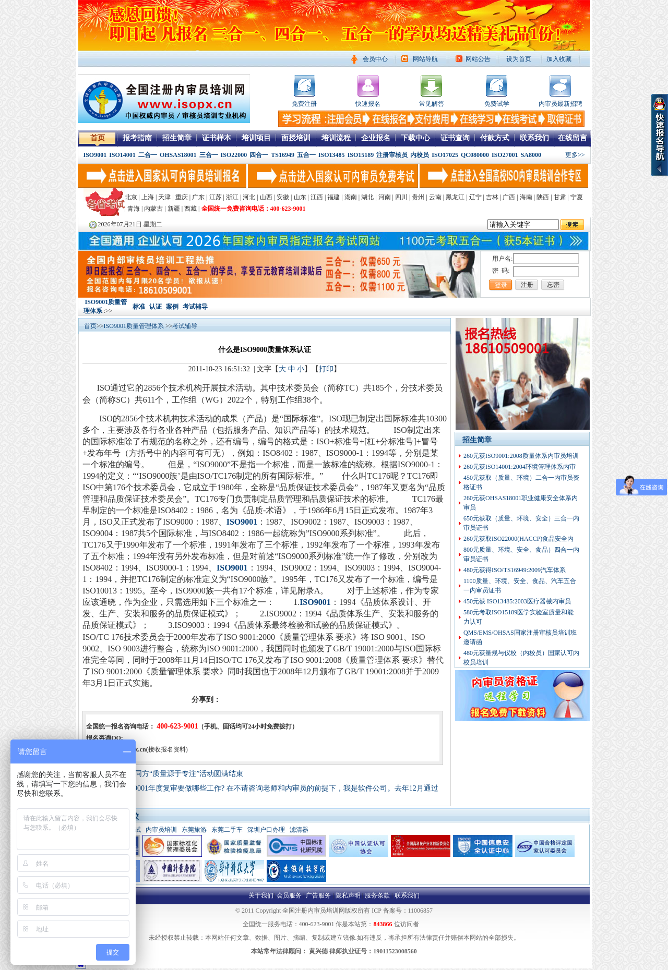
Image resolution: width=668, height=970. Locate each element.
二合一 (147, 155)
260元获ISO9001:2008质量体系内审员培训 (521, 455)
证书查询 (455, 138)
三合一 (208, 155)
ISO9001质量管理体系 (134, 326)
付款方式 (494, 138)
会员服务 (289, 895)
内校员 (419, 155)
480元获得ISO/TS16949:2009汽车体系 (514, 570)
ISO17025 (445, 155)
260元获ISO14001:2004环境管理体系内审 (519, 466)
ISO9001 (95, 155)
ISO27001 (505, 155)
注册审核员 (392, 155)
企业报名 (375, 138)
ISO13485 (331, 155)
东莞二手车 (227, 829)
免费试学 (496, 103)
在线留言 (572, 138)
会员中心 (375, 59)
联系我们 (534, 138)
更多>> (575, 155)
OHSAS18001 (178, 155)
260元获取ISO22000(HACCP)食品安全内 (518, 538)
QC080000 (475, 155)
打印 (326, 369)
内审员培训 (161, 829)
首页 (97, 138)
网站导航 (425, 59)
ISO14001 (122, 155)
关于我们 (260, 895)
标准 (139, 306)
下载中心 (415, 138)
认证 (155, 306)
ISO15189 (361, 155)
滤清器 (299, 829)
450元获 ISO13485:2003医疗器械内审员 (517, 601)
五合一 (306, 155)
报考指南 (137, 138)
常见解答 (431, 103)
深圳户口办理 (266, 829)
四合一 (258, 155)
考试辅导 (195, 306)
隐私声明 (348, 895)
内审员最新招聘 (560, 103)
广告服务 (318, 895)
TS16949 (282, 155)
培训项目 (256, 138)
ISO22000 (234, 155)
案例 (172, 306)
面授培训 (296, 138)
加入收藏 (558, 59)
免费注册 (304, 103)
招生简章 (177, 138)
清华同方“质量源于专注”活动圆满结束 (181, 774)
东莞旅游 (194, 829)
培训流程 (336, 138)
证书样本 (216, 138)
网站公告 (478, 59)
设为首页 (518, 59)
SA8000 (531, 155)
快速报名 (367, 103)
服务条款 (377, 895)
